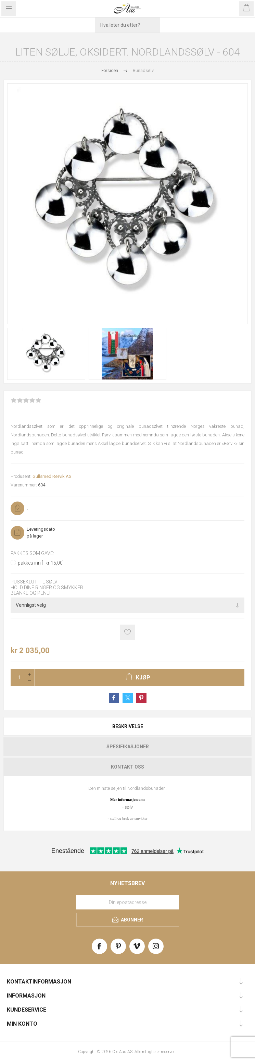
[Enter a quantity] (17, 677)
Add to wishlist (127, 632)
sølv (129, 807)
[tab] (127, 726)
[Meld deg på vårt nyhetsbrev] (127, 902)
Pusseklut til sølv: (35, 582)
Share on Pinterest (141, 698)
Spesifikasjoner (127, 746)
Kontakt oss (127, 767)
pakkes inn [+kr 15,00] (41, 563)
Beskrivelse (127, 726)
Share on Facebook (114, 698)
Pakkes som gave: (32, 553)
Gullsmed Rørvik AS (52, 476)
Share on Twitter (128, 698)
